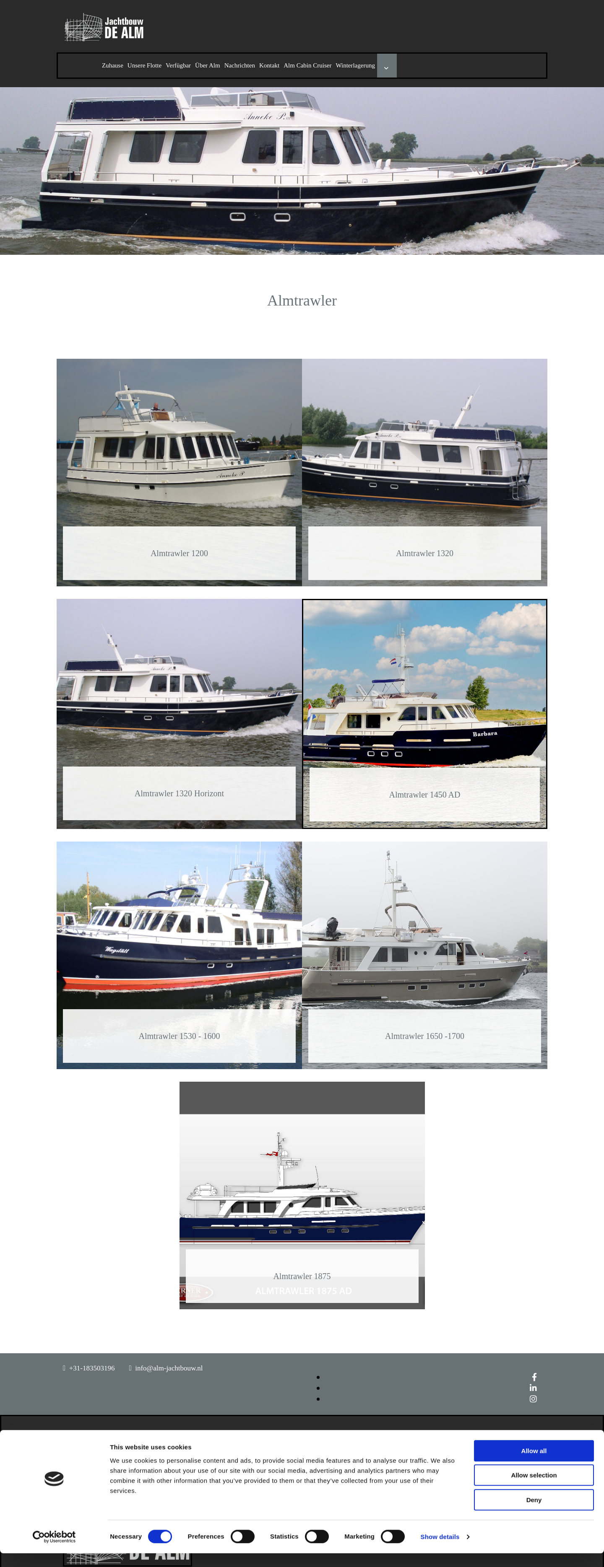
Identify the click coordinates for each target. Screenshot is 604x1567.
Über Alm (207, 65)
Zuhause (112, 65)
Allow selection (534, 1489)
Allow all (534, 1464)
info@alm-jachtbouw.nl (169, 1368)
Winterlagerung (355, 65)
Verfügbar (178, 65)
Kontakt (269, 65)
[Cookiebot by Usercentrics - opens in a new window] (54, 1550)
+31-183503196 (92, 1368)
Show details (440, 1550)
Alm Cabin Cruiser (307, 65)
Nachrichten (239, 65)
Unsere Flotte (144, 65)
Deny (534, 1513)
